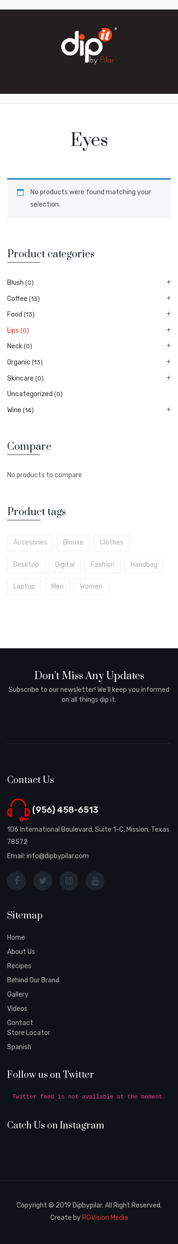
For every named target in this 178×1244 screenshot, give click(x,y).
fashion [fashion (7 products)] (102, 565)
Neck (14, 346)
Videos (17, 1009)
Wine (14, 410)
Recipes (19, 966)
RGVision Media (105, 1218)
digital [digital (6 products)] (65, 565)
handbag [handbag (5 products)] (144, 565)
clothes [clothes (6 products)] (111, 542)
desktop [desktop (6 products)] (26, 565)
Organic (18, 362)
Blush (15, 283)
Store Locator (28, 1033)
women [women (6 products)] (91, 586)
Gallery (17, 994)
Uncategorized (30, 394)
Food (14, 314)
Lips (13, 331)
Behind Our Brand (33, 980)
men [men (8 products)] (57, 586)
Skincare (20, 378)
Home (16, 938)
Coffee (17, 299)
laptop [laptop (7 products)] (24, 586)
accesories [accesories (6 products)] (30, 542)
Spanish (19, 1047)
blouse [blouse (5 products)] (73, 542)
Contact (20, 1023)
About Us (21, 952)
